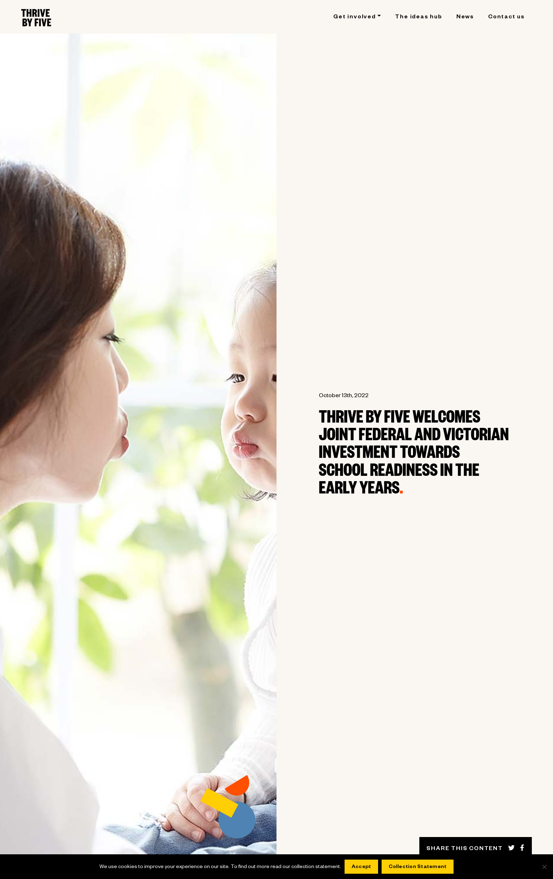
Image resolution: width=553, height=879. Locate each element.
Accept (361, 867)
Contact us (506, 17)
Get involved (354, 17)
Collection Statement (417, 867)
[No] (544, 866)
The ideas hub (418, 17)
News (465, 17)
